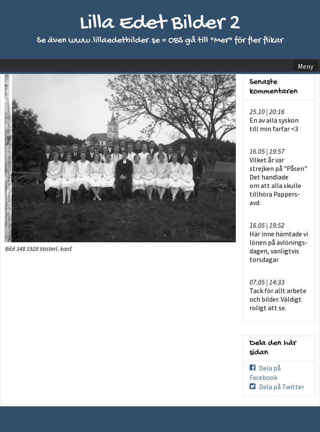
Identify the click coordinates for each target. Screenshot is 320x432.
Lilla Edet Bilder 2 (160, 24)
